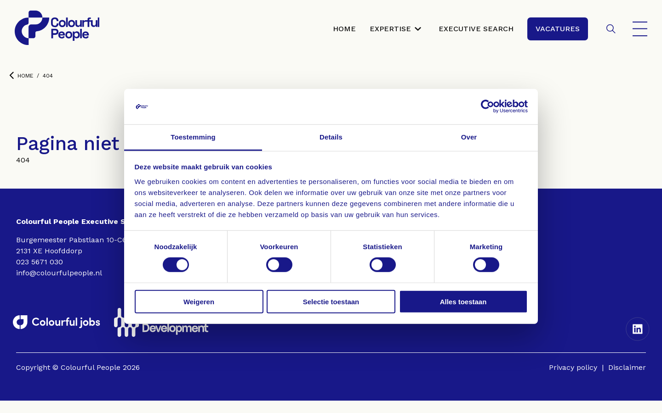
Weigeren (198, 301)
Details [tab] (331, 137)
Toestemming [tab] (193, 137)
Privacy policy (573, 379)
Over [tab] (469, 137)
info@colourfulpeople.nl (59, 285)
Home (21, 88)
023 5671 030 (39, 274)
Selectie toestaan (331, 301)
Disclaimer (627, 379)
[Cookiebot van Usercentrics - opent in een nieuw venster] (487, 106)
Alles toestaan (463, 301)
